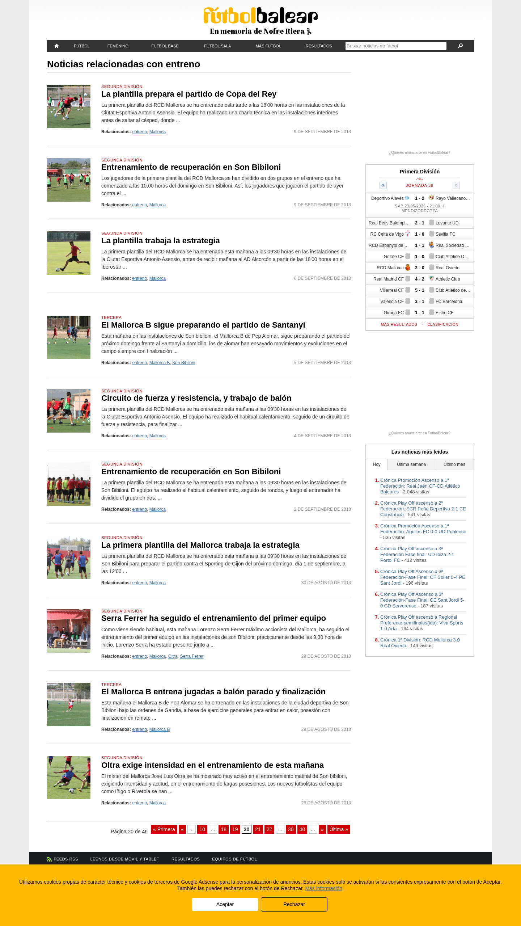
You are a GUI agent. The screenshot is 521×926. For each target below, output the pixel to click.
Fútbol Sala (217, 46)
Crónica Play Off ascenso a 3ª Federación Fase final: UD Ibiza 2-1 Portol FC (417, 554)
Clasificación (442, 325)
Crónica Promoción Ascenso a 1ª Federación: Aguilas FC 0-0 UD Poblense (423, 528)
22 (269, 829)
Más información (323, 888)
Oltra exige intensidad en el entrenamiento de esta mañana (212, 765)
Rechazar (294, 904)
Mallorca (157, 131)
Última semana (411, 464)
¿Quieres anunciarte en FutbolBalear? (419, 153)
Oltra (173, 656)
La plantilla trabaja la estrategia (160, 240)
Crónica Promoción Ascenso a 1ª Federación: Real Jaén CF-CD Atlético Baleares (420, 485)
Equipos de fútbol (234, 859)
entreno (139, 131)
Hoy (377, 464)
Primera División (420, 171)
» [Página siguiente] (322, 829)
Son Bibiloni (183, 362)
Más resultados (399, 325)
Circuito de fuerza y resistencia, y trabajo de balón (196, 398)
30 (291, 829)
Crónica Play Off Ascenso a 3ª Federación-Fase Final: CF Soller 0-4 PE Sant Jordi (422, 577)
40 (302, 829)
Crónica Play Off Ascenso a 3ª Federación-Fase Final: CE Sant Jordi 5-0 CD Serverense (422, 600)
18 (223, 829)
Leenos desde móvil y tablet (125, 859)
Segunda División (122, 86)
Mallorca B (159, 362)
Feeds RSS (66, 859)
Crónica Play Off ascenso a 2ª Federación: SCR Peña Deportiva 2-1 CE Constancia (423, 508)
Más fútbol (268, 46)
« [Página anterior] (182, 829)
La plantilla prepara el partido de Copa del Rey (188, 93)
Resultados (319, 46)
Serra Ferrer (191, 656)
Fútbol (81, 46)
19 (235, 829)
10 (202, 829)
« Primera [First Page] (164, 829)
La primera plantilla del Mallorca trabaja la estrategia (200, 545)
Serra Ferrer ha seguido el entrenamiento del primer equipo (213, 618)
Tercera (111, 317)
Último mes (454, 464)
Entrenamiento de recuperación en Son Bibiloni (191, 167)
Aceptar (225, 904)
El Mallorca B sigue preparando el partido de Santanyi (203, 324)
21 (258, 829)
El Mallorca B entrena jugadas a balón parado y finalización (213, 691)
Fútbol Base (164, 46)
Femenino (117, 46)
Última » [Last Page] (339, 829)
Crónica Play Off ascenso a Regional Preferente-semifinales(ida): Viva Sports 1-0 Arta (421, 622)
